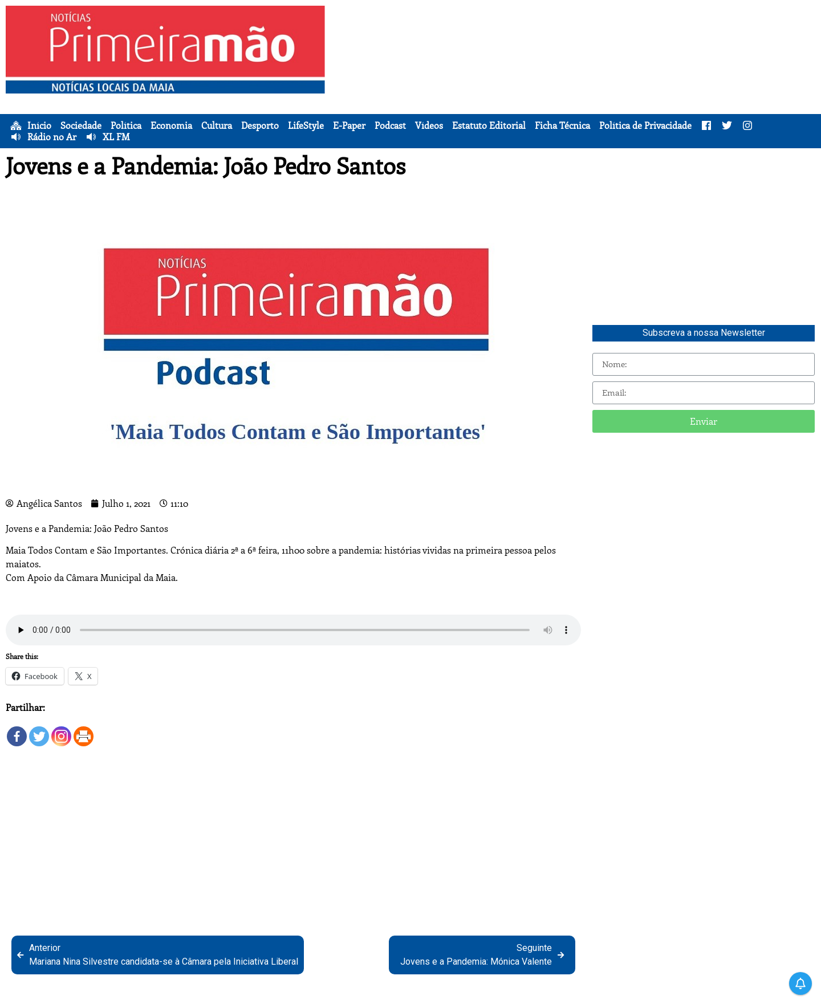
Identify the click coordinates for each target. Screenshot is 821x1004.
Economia (171, 125)
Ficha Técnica (562, 125)
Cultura (216, 125)
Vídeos (429, 125)
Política (126, 125)
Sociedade (80, 125)
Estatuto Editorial (489, 125)
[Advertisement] (575, 85)
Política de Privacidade (645, 125)
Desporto (260, 125)
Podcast (390, 125)
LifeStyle (306, 125)
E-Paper (349, 125)
